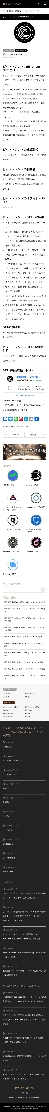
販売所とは (7, 788)
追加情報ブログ (21, 1098)
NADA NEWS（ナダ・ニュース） (22, 985)
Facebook (22, 1093)
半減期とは (7, 802)
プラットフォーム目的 (10, 707)
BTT (15, 426)
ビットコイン (7, 697)
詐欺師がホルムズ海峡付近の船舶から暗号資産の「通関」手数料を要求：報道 (23, 1040)
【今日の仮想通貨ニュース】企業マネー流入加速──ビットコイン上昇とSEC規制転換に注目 (24, 895)
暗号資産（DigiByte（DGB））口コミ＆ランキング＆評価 (24, 602)
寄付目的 (6, 710)
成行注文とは (8, 844)
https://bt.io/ (8, 207)
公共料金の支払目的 (32, 707)
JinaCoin (7, 882)
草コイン (28, 697)
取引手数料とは (9, 858)
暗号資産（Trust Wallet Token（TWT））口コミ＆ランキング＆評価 (25, 629)
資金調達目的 (7, 716)
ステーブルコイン (31, 694)
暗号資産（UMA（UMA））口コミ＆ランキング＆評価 (23, 662)
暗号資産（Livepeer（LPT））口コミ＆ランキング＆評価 (24, 669)
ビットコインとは (10, 774)
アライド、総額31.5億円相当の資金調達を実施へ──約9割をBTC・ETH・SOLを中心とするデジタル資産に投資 (24, 1019)
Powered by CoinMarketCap (24, 395)
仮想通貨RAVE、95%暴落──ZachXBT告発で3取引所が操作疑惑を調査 (24, 973)
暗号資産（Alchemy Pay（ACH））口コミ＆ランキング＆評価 (24, 645)
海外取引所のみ (21, 50)
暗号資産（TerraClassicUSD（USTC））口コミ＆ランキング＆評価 (25, 619)
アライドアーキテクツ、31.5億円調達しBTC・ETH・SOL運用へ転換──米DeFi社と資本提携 (22, 936)
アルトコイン (8, 50)
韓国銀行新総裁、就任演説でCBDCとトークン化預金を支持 (24, 1058)
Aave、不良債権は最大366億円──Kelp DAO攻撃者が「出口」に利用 (24, 954)
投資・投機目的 (8, 713)
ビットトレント (22, 426)
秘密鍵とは (7, 747)
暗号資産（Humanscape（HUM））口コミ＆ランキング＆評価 (24, 654)
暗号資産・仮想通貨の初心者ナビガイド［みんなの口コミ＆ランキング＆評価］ (23, 732)
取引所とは (7, 816)
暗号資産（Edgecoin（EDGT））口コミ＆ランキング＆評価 (24, 677)
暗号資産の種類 (34, 1098)
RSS (27, 1093)
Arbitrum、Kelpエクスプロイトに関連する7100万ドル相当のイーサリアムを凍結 (24, 1076)
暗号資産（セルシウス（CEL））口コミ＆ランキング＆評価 (24, 610)
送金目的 (28, 716)
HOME (11, 1098)
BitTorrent (9, 426)
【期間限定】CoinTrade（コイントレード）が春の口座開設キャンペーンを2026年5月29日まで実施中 (24, 999)
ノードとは (7, 830)
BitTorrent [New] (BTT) (29, 377)
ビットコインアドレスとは (14, 760)
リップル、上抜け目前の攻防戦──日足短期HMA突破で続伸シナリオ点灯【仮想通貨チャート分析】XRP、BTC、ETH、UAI (24, 916)
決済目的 (28, 713)
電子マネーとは (9, 871)
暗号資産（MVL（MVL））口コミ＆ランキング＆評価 (23, 637)
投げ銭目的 (28, 710)
